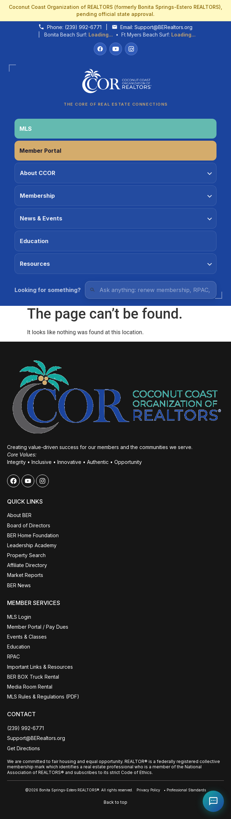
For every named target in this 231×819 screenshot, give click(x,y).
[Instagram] (131, 49)
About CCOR (116, 172)
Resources (116, 263)
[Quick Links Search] (150, 290)
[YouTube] (115, 49)
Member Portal (40, 150)
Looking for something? (48, 290)
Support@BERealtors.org (163, 27)
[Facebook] (100, 49)
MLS (25, 128)
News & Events (116, 218)
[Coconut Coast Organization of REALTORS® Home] (115, 83)
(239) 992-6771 (83, 27)
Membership (116, 195)
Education (34, 241)
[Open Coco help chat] (213, 801)
